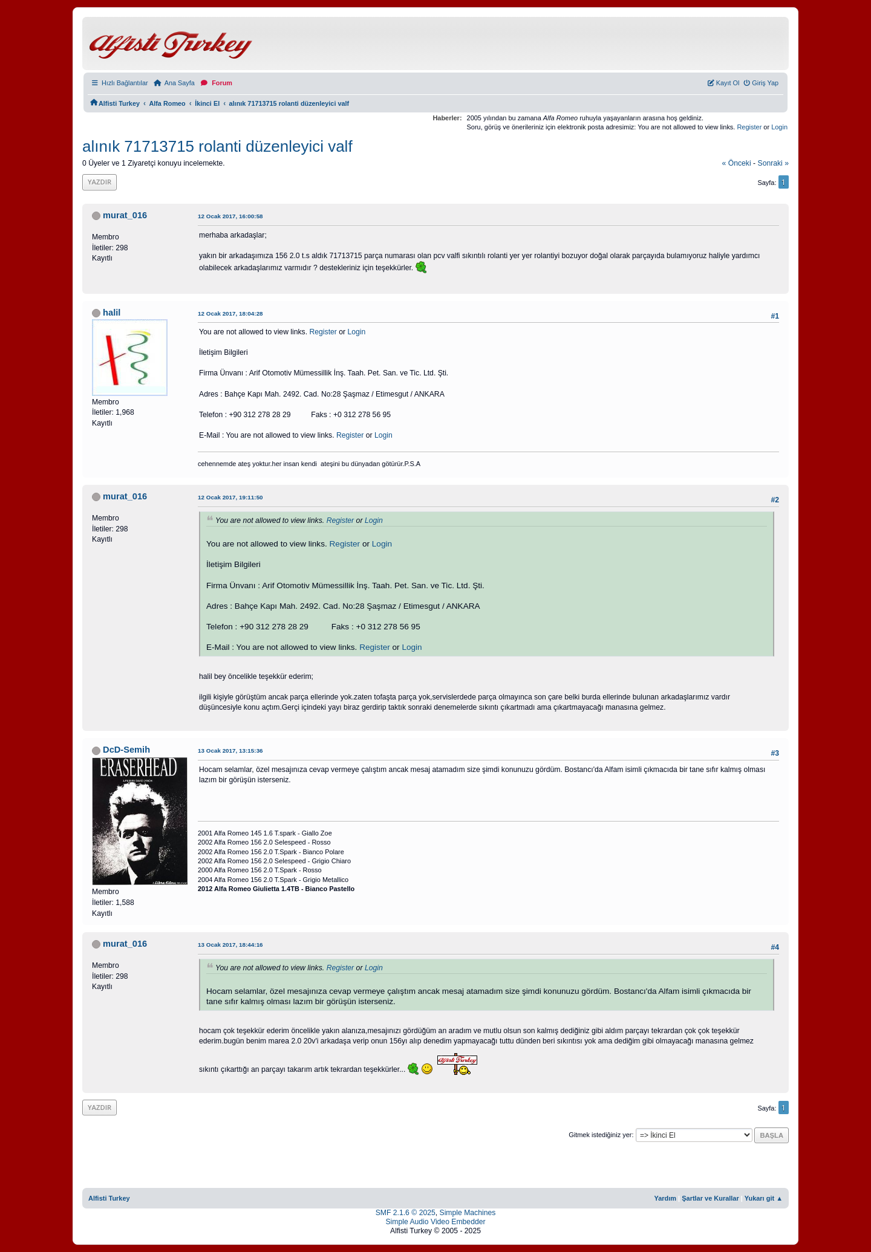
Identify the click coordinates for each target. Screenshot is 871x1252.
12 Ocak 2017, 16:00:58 (230, 216)
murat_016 (125, 215)
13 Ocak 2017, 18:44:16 (230, 944)
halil (111, 312)
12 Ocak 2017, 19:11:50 (230, 497)
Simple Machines (468, 1212)
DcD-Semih (126, 749)
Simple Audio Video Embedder (435, 1222)
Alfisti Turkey (109, 1198)
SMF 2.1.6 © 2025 (406, 1212)
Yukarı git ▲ (764, 1198)
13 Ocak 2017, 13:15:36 (230, 750)
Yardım (665, 1198)
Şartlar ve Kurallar (710, 1198)
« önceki (736, 163)
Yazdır (99, 181)
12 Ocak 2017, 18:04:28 (230, 313)
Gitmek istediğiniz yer (600, 1134)
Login (779, 127)
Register (749, 127)
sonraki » (773, 163)
